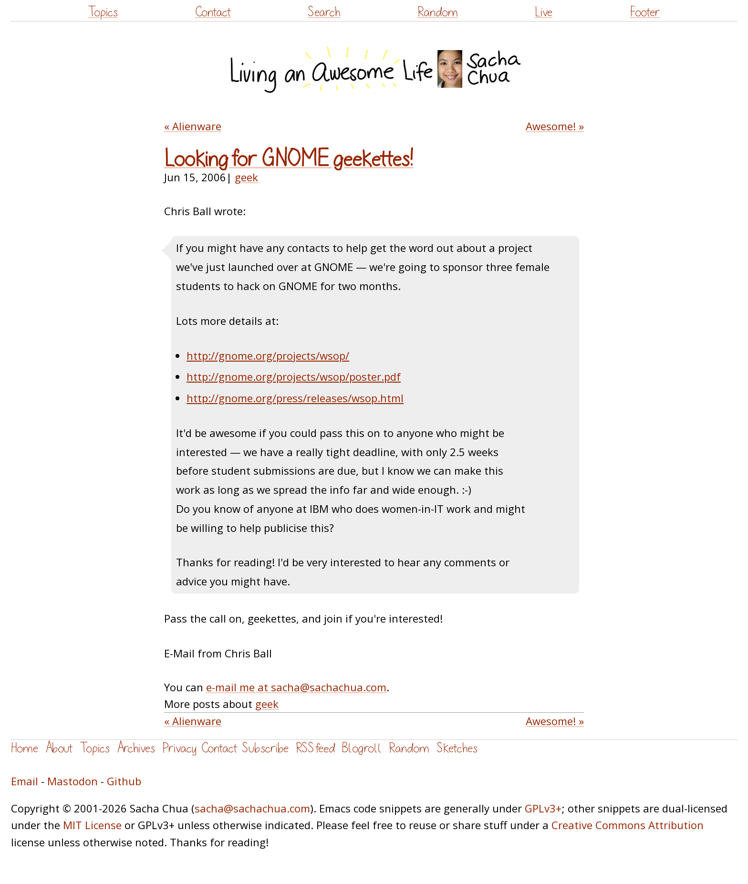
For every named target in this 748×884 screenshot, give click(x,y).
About (59, 748)
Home (24, 748)
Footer (645, 12)
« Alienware (192, 126)
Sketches (457, 748)
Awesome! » (555, 126)
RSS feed (315, 748)
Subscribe (265, 748)
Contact (213, 12)
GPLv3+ (543, 808)
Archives (136, 748)
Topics (103, 12)
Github (124, 781)
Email (24, 781)
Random (437, 12)
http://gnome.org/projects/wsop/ (268, 355)
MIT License (92, 825)
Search (324, 12)
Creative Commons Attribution (627, 825)
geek (246, 177)
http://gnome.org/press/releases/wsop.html (295, 398)
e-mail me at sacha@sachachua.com (296, 687)
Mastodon (72, 781)
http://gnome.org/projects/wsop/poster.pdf (294, 376)
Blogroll (362, 748)
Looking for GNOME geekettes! (288, 159)
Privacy (179, 748)
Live (543, 12)
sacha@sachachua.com (252, 808)
